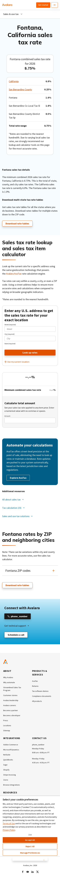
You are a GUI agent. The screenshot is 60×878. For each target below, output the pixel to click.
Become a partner (10, 710)
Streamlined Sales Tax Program (12, 689)
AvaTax (35, 681)
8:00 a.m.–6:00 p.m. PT (40, 752)
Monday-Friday (38, 748)
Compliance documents (41, 696)
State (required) (9, 344)
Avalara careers (9, 705)
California (14, 81)
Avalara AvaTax (13, 273)
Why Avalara (8, 677)
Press (5, 720)
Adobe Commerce (10, 744)
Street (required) (10, 325)
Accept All (30, 840)
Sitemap (6, 730)
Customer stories (10, 695)
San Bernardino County (20, 89)
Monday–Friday (38, 758)
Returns (35, 686)
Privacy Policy (9, 830)
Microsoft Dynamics (11, 749)
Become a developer (11, 715)
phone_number (38, 744)
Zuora (5, 780)
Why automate (9, 682)
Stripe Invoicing (9, 775)
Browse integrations (11, 785)
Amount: (7, 416)
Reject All (30, 846)
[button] (30, 571)
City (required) (9, 334)
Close (30, 834)
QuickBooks (8, 759)
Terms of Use (9, 823)
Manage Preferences (30, 852)
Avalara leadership (10, 700)
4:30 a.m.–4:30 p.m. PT (40, 762)
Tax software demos (40, 691)
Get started (43, 5)
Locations (7, 725)
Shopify (6, 770)
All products (37, 701)
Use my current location (18, 361)
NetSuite (6, 754)
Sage (5, 764)
